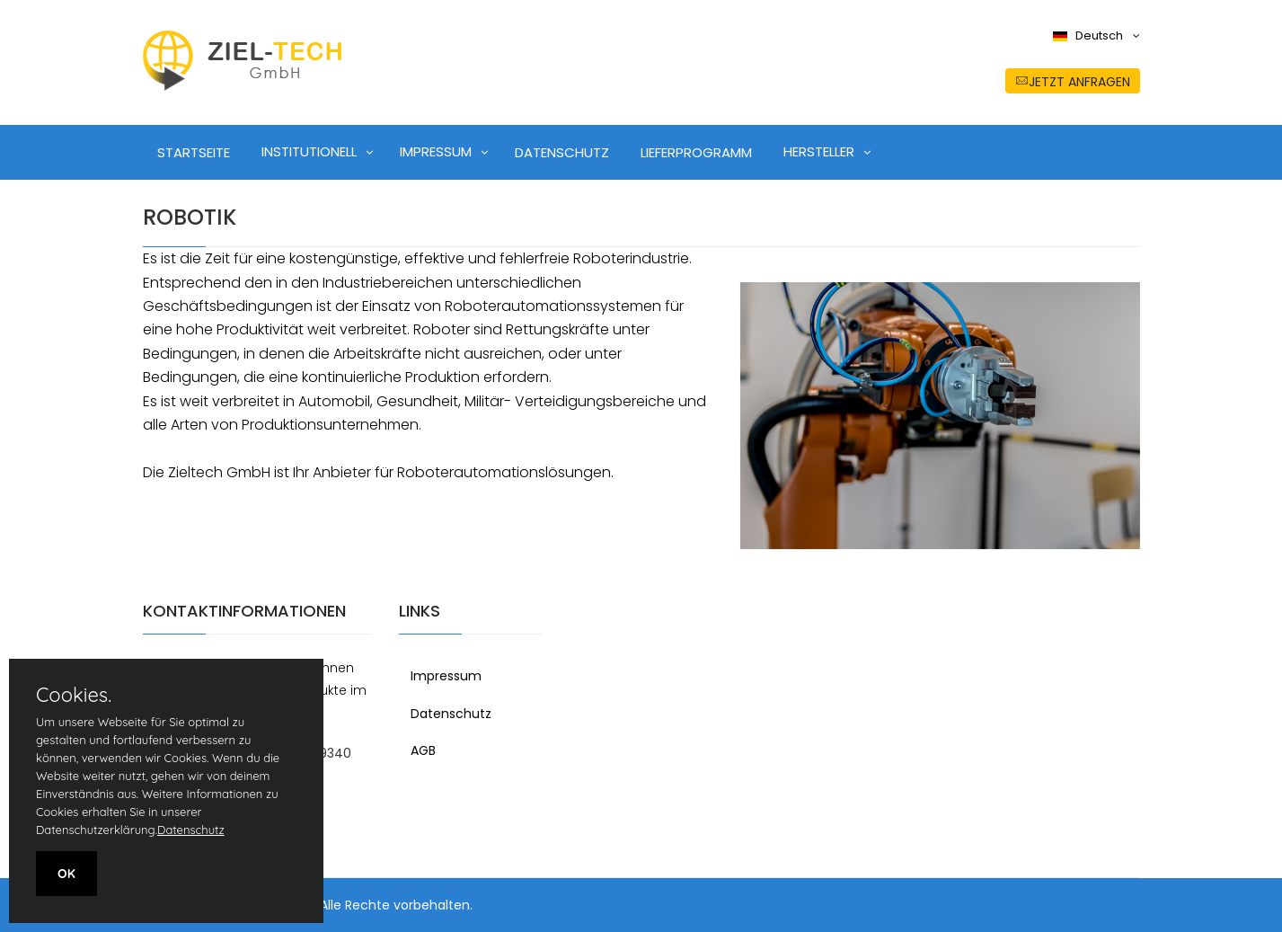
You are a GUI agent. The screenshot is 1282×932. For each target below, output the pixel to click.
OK (66, 873)
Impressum (446, 676)
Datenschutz (451, 714)
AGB (423, 750)
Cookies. (73, 695)
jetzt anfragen (1072, 82)
